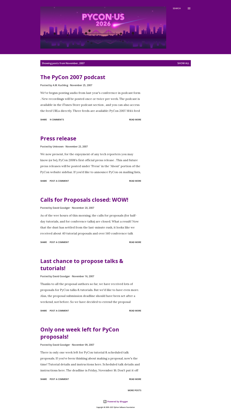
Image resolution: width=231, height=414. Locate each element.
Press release (58, 138)
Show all (183, 63)
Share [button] (43, 119)
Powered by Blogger (115, 401)
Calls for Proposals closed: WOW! (84, 199)
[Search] (177, 8)
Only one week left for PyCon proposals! (79, 333)
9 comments (57, 119)
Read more (135, 119)
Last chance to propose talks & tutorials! (81, 264)
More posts (134, 390)
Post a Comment (59, 180)
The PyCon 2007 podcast (72, 77)
